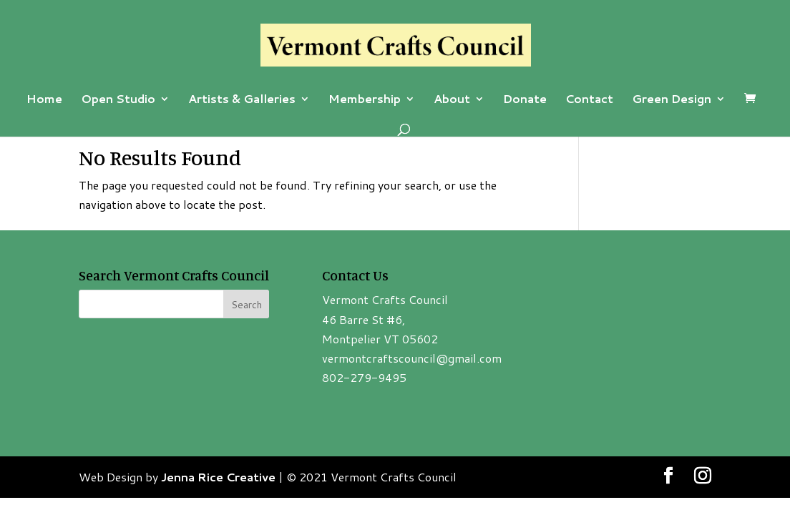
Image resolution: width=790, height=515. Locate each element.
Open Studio (118, 100)
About (452, 100)
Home (44, 100)
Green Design (671, 100)
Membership (364, 100)
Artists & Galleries (242, 100)
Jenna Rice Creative (218, 477)
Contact (589, 100)
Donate (525, 100)
